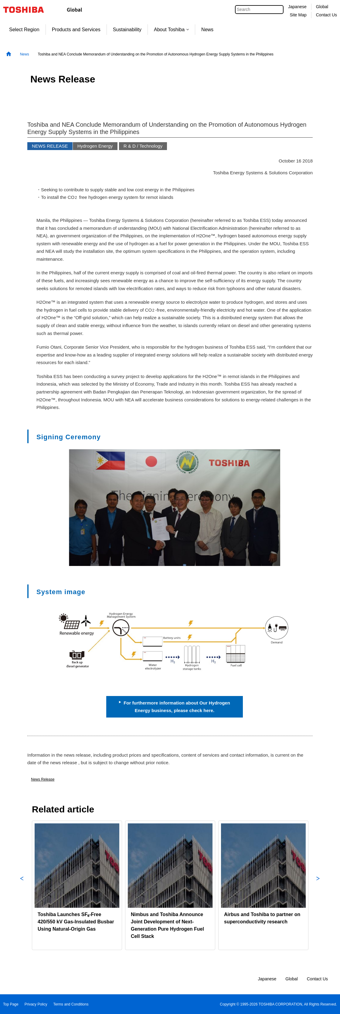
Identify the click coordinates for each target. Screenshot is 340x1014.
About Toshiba (171, 29)
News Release (42, 779)
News (207, 29)
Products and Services (76, 29)
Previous (22, 885)
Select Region (24, 29)
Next (318, 885)
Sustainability (127, 29)
